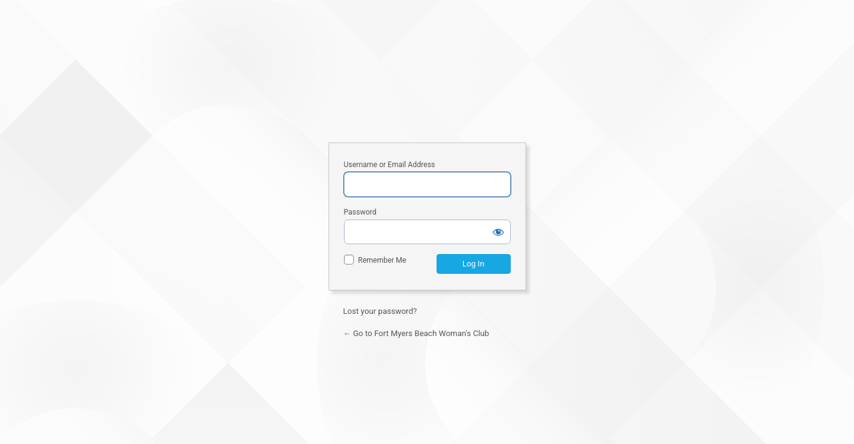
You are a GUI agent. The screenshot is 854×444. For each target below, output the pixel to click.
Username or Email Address (389, 164)
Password (360, 212)
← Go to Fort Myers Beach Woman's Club (416, 333)
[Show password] (498, 232)
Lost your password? (380, 311)
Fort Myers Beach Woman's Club (427, 85)
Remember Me (382, 260)
